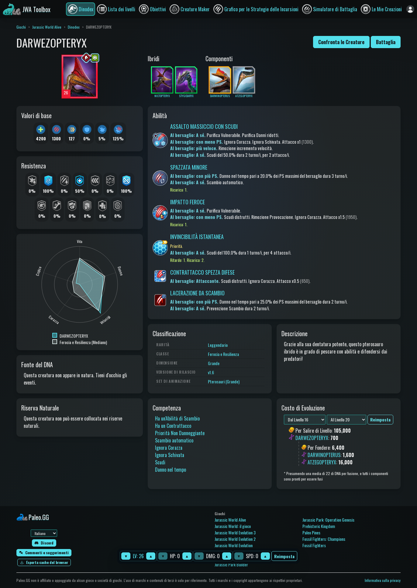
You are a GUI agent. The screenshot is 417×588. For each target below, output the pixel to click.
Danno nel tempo (170, 469)
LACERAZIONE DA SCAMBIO (197, 293)
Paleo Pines (311, 532)
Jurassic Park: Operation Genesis (328, 519)
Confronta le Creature (341, 42)
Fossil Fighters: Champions (323, 539)
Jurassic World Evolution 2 (235, 539)
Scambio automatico (174, 440)
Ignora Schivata (169, 455)
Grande (213, 363)
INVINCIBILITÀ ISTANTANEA (197, 237)
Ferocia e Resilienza (223, 354)
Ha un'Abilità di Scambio (177, 418)
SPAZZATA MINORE (188, 167)
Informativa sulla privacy (383, 580)
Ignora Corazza (168, 447)
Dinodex (74, 27)
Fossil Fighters (314, 545)
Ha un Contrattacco (173, 425)
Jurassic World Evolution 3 (235, 532)
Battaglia (385, 42)
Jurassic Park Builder (231, 564)
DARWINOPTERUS (324, 455)
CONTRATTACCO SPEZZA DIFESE (202, 272)
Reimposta (284, 556)
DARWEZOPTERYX (311, 438)
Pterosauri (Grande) (224, 381)
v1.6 (211, 372)
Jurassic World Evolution (234, 545)
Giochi (21, 27)
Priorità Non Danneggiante (180, 433)
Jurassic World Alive (46, 27)
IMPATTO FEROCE (187, 202)
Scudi (160, 462)
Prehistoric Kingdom (318, 526)
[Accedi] (410, 9)
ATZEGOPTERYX (322, 462)
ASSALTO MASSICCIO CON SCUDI (204, 126)
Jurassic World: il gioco (233, 526)
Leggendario (218, 345)
